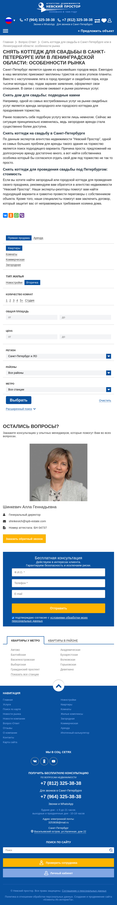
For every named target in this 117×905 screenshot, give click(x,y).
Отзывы (7, 728)
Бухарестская (69, 654)
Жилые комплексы (72, 713)
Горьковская (68, 664)
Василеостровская (23, 659)
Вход (111, 20)
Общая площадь (17, 311)
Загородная (68, 718)
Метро (10, 383)
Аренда (65, 728)
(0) (104, 20)
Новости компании (14, 718)
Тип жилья (15, 276)
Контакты (8, 737)
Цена (9, 331)
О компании (10, 732)
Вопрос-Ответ (11, 723)
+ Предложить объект (96, 31)
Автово (15, 649)
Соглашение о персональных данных (84, 890)
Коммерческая (69, 723)
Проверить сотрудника (61, 862)
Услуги (7, 704)
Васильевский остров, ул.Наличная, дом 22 (60, 831)
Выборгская (18, 664)
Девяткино (67, 669)
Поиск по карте (12, 709)
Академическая (70, 649)
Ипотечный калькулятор (75, 732)
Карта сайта (10, 742)
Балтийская (18, 654)
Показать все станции (25, 674)
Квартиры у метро (25, 640)
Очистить (105, 400)
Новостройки (68, 699)
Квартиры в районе (63, 640)
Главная (8, 699)
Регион (11, 350)
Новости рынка (12, 713)
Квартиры (66, 704)
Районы (11, 367)
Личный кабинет (61, 873)
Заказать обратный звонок (24, 538)
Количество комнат (19, 294)
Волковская (67, 659)
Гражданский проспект (25, 669)
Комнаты (66, 709)
